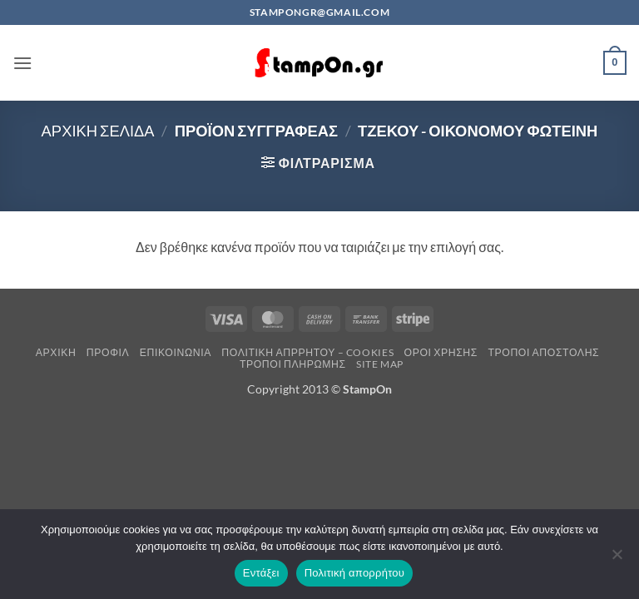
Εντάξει (261, 573)
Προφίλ (108, 352)
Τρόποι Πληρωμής (293, 364)
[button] (22, 62)
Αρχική (56, 352)
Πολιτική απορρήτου (354, 573)
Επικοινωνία (175, 352)
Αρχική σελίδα (98, 130)
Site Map (380, 364)
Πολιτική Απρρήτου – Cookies (307, 352)
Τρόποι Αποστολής (543, 352)
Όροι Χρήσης (441, 352)
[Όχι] (617, 559)
